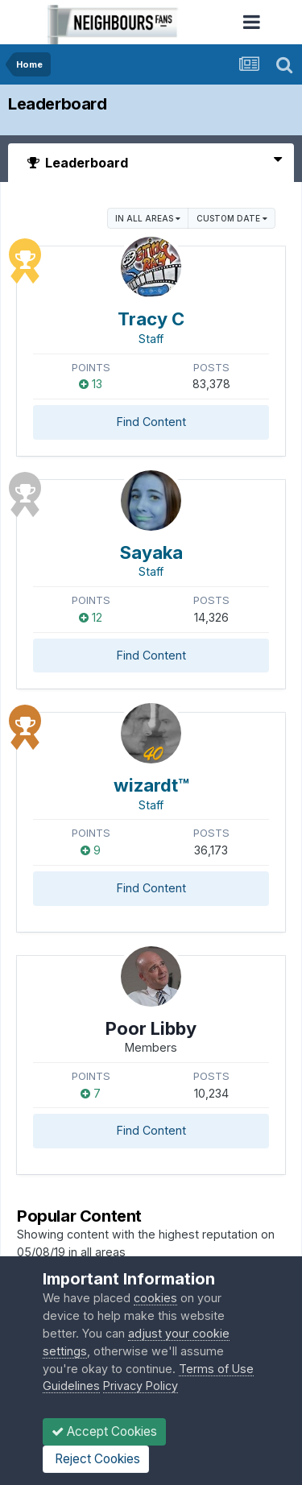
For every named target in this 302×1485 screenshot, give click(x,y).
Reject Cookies (96, 1458)
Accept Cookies (104, 1431)
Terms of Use (216, 1368)
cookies (155, 1298)
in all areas (147, 218)
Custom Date (232, 218)
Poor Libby (151, 1028)
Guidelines (71, 1385)
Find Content (151, 421)
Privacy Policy (140, 1385)
